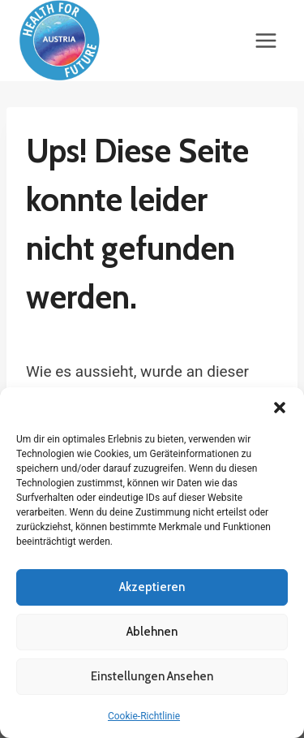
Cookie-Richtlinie (144, 716)
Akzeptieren (152, 587)
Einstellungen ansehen (152, 676)
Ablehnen (152, 631)
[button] (280, 407)
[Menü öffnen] (265, 40)
